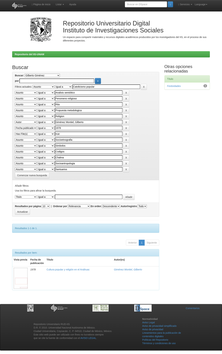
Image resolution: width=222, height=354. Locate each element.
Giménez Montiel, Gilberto (128, 269)
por (17, 80)
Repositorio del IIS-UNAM (29, 54)
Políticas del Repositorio (155, 339)
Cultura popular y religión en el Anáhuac (68, 269)
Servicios (185, 4)
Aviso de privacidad (152, 329)
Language (201, 4)
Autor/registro (129, 206)
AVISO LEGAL (88, 338)
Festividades (174, 86)
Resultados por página (28, 206)
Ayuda (72, 4)
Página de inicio (41, 4)
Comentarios (192, 308)
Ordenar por (60, 206)
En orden (96, 206)
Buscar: (19, 75)
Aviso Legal (148, 322)
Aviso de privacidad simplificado (159, 326)
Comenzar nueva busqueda (32, 175)
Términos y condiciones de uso (159, 343)
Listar (60, 4)
